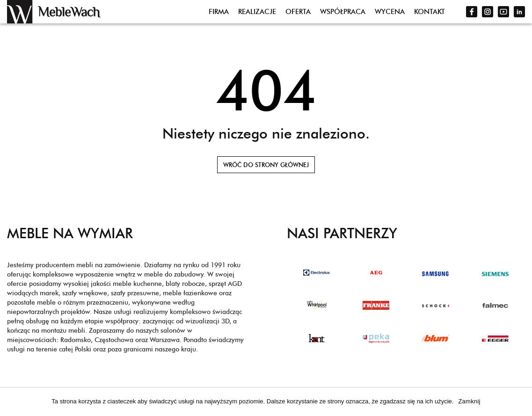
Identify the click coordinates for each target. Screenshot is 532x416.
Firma (219, 11)
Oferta (298, 11)
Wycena (390, 11)
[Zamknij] (520, 403)
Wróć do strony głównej (266, 164)
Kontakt (429, 11)
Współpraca (342, 11)
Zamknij (469, 401)
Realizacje (257, 11)
